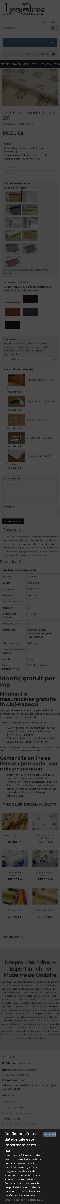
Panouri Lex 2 (15, 910)
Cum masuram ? (13, 155)
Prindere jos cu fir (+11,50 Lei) (30, 384)
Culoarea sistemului (17, 282)
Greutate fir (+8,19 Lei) (28, 440)
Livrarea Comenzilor (12, 1107)
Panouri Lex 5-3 (45, 910)
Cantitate (8, 506)
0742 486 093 (23, 1063)
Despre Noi (8, 1102)
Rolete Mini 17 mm (25, 64)
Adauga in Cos (13, 521)
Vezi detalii (14, 391)
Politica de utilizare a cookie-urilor (19, 1125)
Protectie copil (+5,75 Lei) (29, 404)
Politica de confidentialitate (16, 1113)
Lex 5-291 (18, 936)
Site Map (6, 1144)
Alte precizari (12, 478)
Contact (6, 1138)
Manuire (10, 339)
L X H (8, 143)
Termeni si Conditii (11, 1119)
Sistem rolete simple (17, 183)
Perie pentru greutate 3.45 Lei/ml (30, 460)
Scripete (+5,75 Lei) (26, 422)
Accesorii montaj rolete (18, 369)
